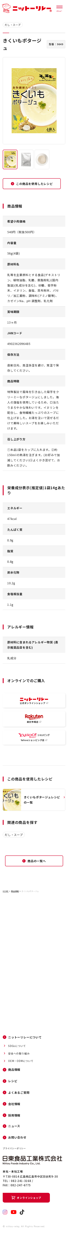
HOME (6, 891)
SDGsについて (17, 1045)
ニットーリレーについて (25, 1037)
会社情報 (14, 1104)
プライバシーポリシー (14, 1148)
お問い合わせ (17, 1137)
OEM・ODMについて (21, 1060)
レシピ (12, 1081)
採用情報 (14, 1115)
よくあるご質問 (19, 1092)
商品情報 (15, 891)
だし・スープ (13, 25)
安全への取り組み (19, 1053)
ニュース (14, 1126)
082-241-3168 (21, 1181)
